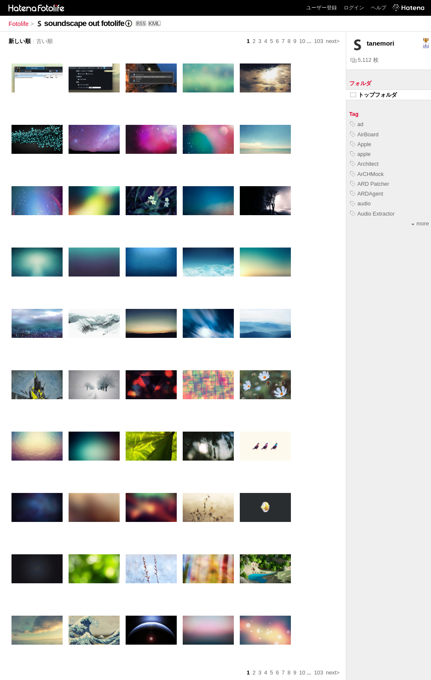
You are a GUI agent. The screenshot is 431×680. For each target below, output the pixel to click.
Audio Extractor (372, 213)
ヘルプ (378, 8)
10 (302, 41)
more (420, 223)
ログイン (354, 8)
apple (360, 154)
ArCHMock (367, 174)
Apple (360, 144)
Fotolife (19, 23)
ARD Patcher (369, 184)
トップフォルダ (373, 95)
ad (356, 124)
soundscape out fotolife (84, 23)
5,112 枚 (365, 60)
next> (332, 41)
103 (318, 41)
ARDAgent (366, 193)
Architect (364, 164)
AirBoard (364, 134)
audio (360, 203)
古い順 (44, 41)
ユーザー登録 (321, 8)
